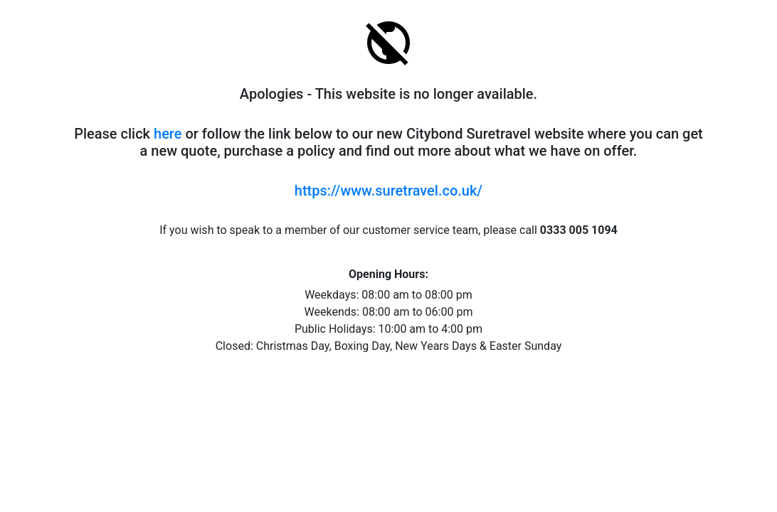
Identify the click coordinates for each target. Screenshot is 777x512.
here (167, 133)
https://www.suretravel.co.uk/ (388, 190)
